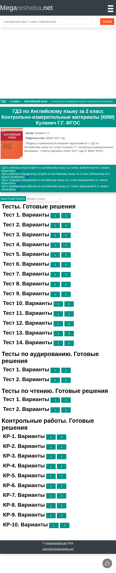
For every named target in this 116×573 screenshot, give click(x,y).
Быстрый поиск (13, 198)
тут (18, 170)
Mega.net (26, 7)
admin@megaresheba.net (57, 549)
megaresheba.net (56, 543)
